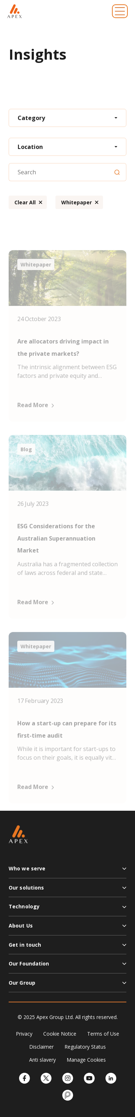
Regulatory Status (85, 1046)
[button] (67, 871)
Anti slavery (42, 1059)
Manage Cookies (86, 1059)
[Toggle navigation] (120, 11)
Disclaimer (41, 1046)
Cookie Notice (59, 1033)
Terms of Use (103, 1033)
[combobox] (67, 118)
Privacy (24, 1033)
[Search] (117, 172)
